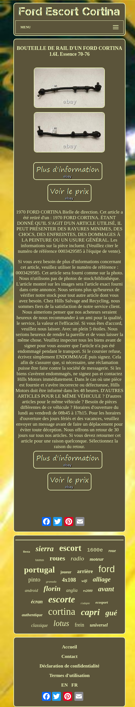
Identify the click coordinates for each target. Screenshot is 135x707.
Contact (69, 656)
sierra (44, 548)
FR (74, 685)
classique (39, 625)
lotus (61, 623)
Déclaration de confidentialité (69, 666)
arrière (85, 571)
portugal (39, 569)
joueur (66, 572)
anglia (72, 590)
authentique (32, 615)
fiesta (26, 551)
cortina (61, 611)
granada (51, 581)
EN (64, 685)
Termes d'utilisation (69, 675)
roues (57, 558)
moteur (97, 559)
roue (112, 551)
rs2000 (88, 591)
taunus (39, 560)
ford (106, 569)
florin (52, 589)
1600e (95, 550)
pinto (34, 579)
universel (99, 625)
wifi (84, 581)
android (31, 590)
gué (111, 612)
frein (79, 625)
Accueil (69, 647)
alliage (102, 579)
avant (106, 589)
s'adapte (85, 603)
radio (77, 558)
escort (70, 548)
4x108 (69, 580)
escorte (61, 599)
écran (37, 601)
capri (90, 612)
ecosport (101, 602)
